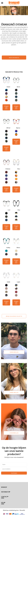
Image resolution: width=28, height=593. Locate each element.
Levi (9, 210)
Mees (18, 247)
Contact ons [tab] (4, 497)
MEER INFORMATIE (14, 57)
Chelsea (7, 169)
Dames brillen (14, 392)
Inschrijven (14, 473)
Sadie (8, 282)
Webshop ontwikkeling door (11, 510)
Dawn (8, 87)
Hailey (8, 247)
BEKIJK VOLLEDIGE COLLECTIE (14, 316)
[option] (6, 90)
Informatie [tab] (5, 492)
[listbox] (6, 95)
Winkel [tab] (3, 487)
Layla (18, 282)
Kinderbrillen (14, 433)
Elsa (19, 210)
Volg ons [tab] (3, 503)
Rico (18, 169)
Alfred (8, 128)
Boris (18, 87)
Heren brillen (14, 352)
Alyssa (18, 128)
